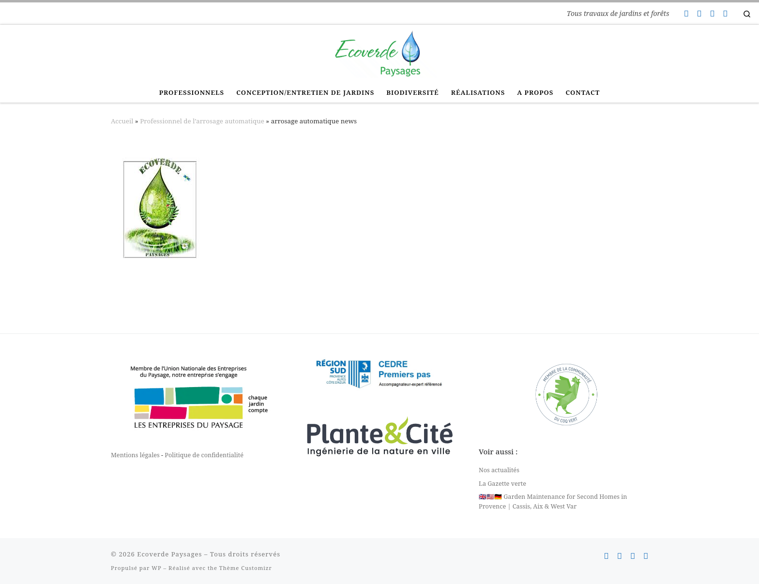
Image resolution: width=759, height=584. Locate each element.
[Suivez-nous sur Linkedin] (725, 13)
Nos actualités (499, 469)
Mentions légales (135, 454)
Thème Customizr (245, 567)
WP (156, 567)
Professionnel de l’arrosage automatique (202, 121)
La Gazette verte (502, 483)
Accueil (122, 121)
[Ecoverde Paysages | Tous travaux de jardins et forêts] (379, 52)
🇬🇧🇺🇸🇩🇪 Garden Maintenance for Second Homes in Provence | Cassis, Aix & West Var (553, 501)
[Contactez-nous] (685, 13)
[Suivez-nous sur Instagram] (712, 13)
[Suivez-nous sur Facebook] (699, 13)
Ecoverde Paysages (169, 554)
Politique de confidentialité (204, 454)
